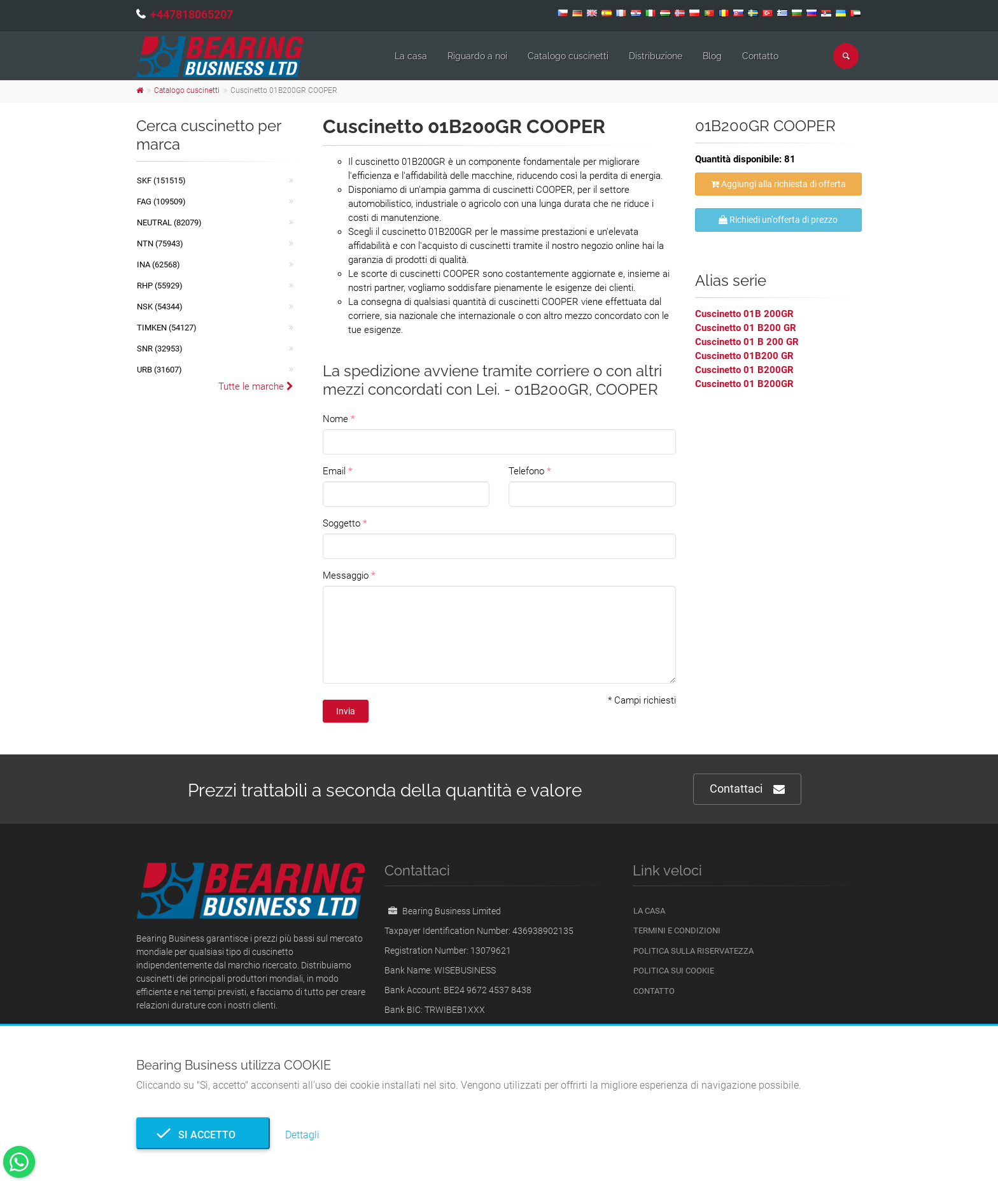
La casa (411, 56)
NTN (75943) (160, 243)
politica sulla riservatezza (693, 951)
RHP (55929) (160, 285)
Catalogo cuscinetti (568, 56)
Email (334, 471)
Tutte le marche (255, 386)
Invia (345, 711)
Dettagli (302, 1135)
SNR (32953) (160, 348)
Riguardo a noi (477, 56)
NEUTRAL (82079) (169, 222)
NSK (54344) (160, 306)
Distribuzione (655, 56)
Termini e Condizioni (676, 930)
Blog (712, 56)
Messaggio (346, 575)
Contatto (760, 56)
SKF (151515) (161, 180)
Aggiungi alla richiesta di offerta (778, 184)
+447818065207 (191, 14)
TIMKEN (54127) (167, 327)
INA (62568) (158, 264)
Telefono (526, 471)
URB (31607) (159, 369)
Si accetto (203, 1135)
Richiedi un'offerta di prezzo (778, 220)
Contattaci (747, 789)
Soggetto (341, 523)
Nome (335, 419)
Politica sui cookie (673, 970)
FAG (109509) (161, 201)
